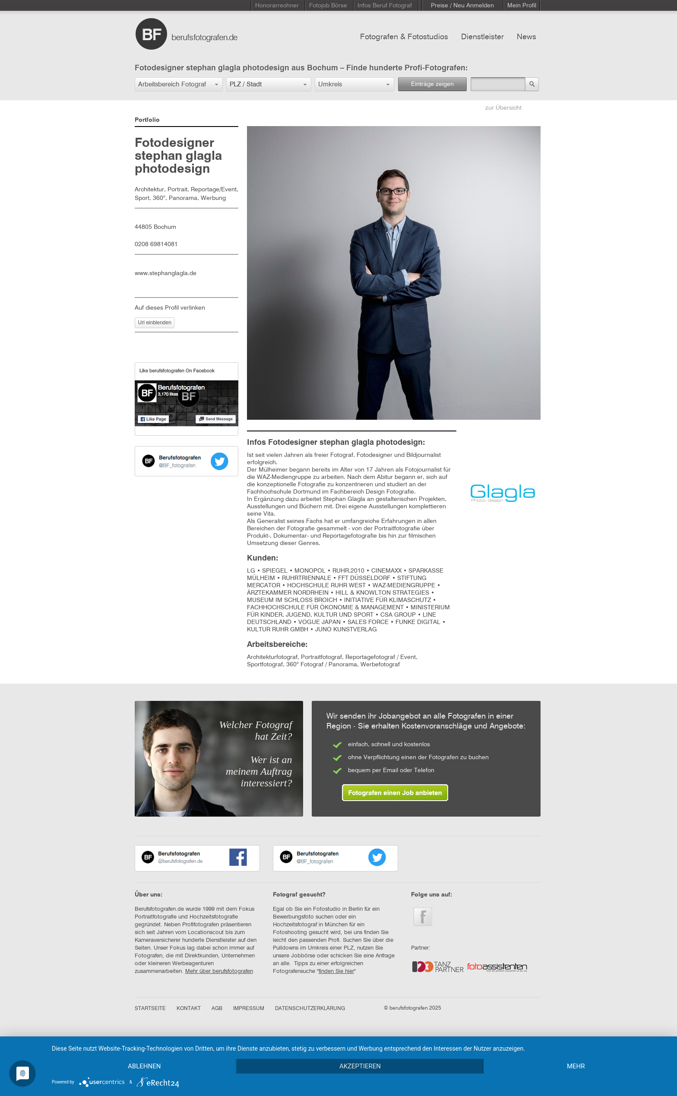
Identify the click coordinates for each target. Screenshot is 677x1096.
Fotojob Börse (328, 6)
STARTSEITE (150, 1008)
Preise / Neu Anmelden (462, 6)
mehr (576, 1066)
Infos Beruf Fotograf (384, 6)
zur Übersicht (503, 108)
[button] (179, 84)
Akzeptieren (360, 1066)
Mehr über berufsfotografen (219, 971)
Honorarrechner (277, 6)
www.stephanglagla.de (165, 273)
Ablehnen (144, 1066)
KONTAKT (189, 1008)
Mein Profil (521, 6)
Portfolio (147, 120)
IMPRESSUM (248, 1008)
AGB (217, 1008)
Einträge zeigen (432, 84)
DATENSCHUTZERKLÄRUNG (310, 1008)
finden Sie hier (336, 971)
